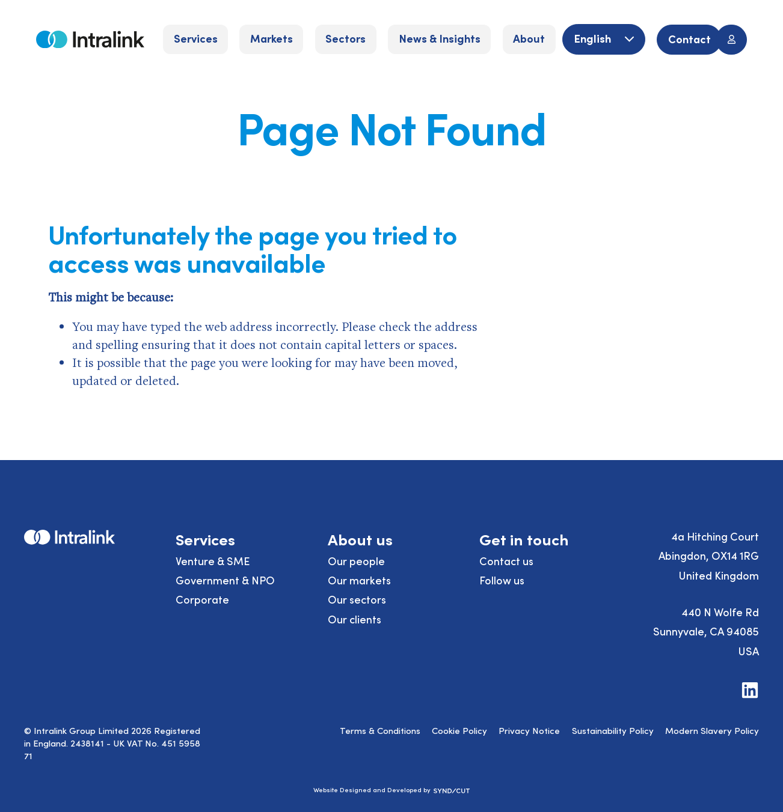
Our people (356, 560)
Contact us (506, 560)
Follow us (501, 579)
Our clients (354, 618)
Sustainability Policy (613, 730)
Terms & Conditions (380, 730)
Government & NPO (225, 579)
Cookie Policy (459, 730)
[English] (603, 39)
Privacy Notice (529, 730)
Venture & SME (213, 560)
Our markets (359, 579)
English (593, 38)
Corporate (202, 599)
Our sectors (357, 599)
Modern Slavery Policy (712, 730)
